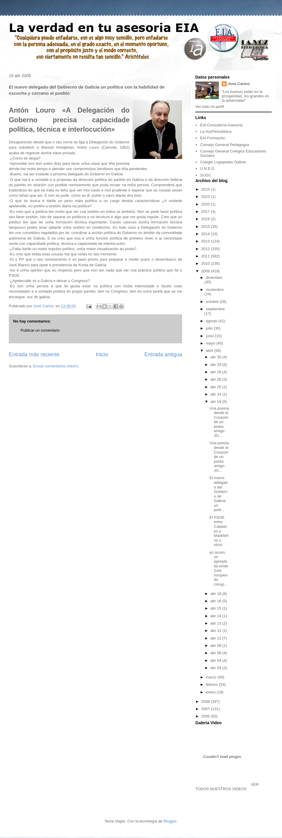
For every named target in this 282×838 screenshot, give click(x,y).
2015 (206, 226)
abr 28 (216, 372)
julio (210, 328)
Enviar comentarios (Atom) (55, 366)
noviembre (215, 289)
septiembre (215, 309)
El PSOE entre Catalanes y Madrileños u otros (219, 531)
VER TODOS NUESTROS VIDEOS (226, 786)
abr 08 (216, 653)
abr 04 (216, 660)
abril (210, 350)
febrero (212, 684)
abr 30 (216, 357)
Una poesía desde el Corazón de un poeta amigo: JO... (219, 422)
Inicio (102, 354)
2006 (206, 716)
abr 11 (216, 638)
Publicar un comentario (40, 330)
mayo (211, 343)
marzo (212, 677)
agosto (212, 321)
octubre (213, 301)
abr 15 (216, 608)
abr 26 (216, 379)
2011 (206, 256)
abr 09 (216, 645)
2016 (206, 219)
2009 (206, 271)
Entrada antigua (163, 354)
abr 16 (216, 601)
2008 (206, 701)
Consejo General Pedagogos (224, 145)
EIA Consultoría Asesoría (221, 125)
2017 (206, 211)
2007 (206, 709)
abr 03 (216, 668)
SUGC (205, 175)
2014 (206, 234)
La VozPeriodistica (215, 131)
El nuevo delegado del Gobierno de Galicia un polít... (218, 494)
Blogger (169, 821)
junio (210, 336)
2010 (206, 263)
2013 (206, 241)
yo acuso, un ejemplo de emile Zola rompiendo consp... (218, 568)
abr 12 (216, 630)
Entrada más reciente (34, 354)
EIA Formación (212, 138)
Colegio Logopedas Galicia (223, 162)
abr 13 (216, 623)
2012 (206, 249)
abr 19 (216, 401)
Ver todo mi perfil (209, 106)
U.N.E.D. (207, 168)
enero (211, 692)
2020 (206, 204)
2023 (206, 196)
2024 (206, 189)
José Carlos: (239, 84)
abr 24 (216, 394)
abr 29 (216, 364)
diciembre (214, 277)
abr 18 (216, 593)
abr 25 (216, 387)
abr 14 (216, 616)
